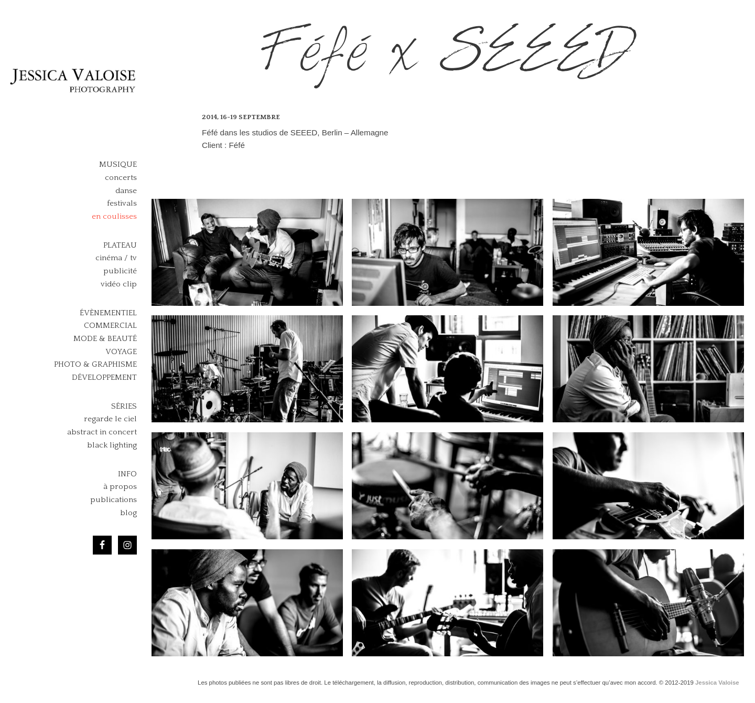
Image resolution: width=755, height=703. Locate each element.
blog (128, 512)
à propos (120, 486)
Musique (118, 164)
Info (127, 474)
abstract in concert (102, 432)
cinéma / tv (116, 257)
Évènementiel (108, 312)
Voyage (121, 351)
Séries (124, 406)
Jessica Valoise (717, 682)
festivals (122, 203)
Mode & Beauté (105, 338)
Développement (104, 377)
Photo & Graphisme (95, 364)
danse (126, 190)
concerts (121, 177)
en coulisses (114, 216)
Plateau (120, 245)
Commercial (110, 325)
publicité (120, 271)
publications (113, 499)
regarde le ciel (110, 418)
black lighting (112, 445)
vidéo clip (119, 284)
